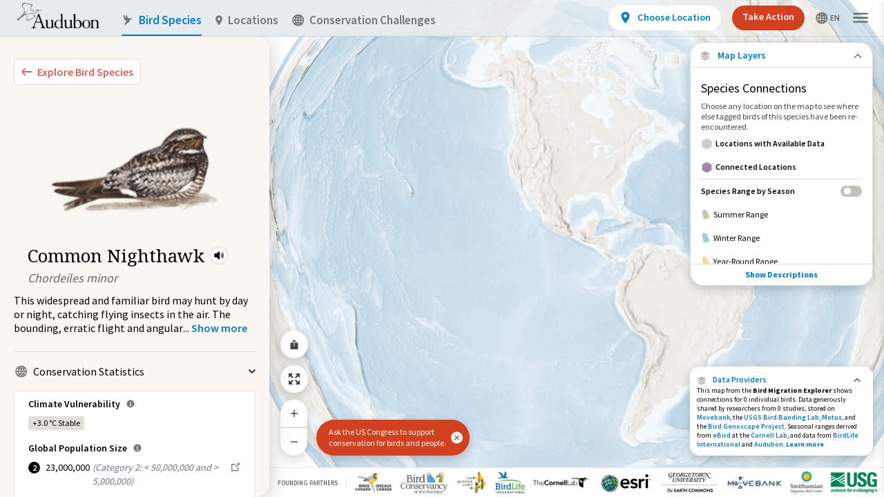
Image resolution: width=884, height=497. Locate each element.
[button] (219, 255)
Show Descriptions (781, 274)
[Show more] (219, 328)
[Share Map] (294, 344)
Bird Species (162, 20)
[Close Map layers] (781, 55)
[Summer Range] (781, 214)
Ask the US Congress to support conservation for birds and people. (387, 437)
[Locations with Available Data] (781, 143)
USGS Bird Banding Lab (781, 417)
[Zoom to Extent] (294, 379)
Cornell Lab (769, 435)
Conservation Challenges (364, 20)
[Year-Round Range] (781, 261)
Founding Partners (308, 483)
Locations (246, 20)
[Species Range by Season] (781, 191)
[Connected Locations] (781, 167)
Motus (832, 417)
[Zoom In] (294, 413)
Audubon (768, 444)
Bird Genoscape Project (746, 426)
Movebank (713, 417)
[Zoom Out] (294, 441)
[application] (442, 248)
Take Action (768, 16)
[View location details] (664, 18)
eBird (722, 435)
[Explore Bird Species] (77, 72)
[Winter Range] (781, 238)
